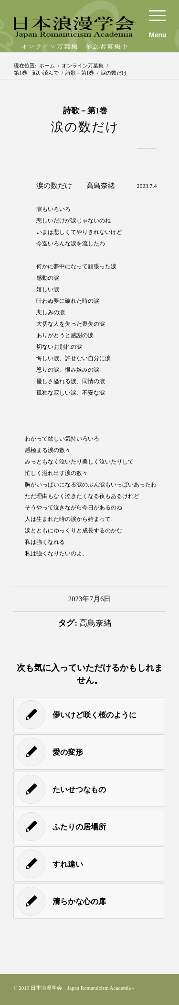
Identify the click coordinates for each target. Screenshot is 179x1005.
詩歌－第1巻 (80, 73)
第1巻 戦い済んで (36, 73)
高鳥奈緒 (95, 623)
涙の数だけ (85, 127)
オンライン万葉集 (83, 65)
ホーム (47, 65)
